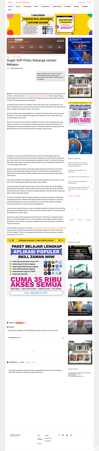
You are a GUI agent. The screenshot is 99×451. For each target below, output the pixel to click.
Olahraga (76, 6)
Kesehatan (85, 6)
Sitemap (39, 443)
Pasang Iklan (48, 441)
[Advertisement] (19, 81)
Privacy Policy (48, 438)
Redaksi (47, 435)
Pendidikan (68, 6)
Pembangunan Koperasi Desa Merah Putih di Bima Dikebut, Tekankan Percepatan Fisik (80, 330)
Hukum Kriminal (57, 6)
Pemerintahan (27, 6)
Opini (9, 9)
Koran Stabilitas (22, 2)
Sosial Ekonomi (45, 6)
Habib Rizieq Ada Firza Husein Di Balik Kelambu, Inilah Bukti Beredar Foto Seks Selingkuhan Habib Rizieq (78, 253)
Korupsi (18, 6)
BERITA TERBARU (74, 196)
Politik (36, 6)
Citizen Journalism (40, 439)
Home (10, 6)
